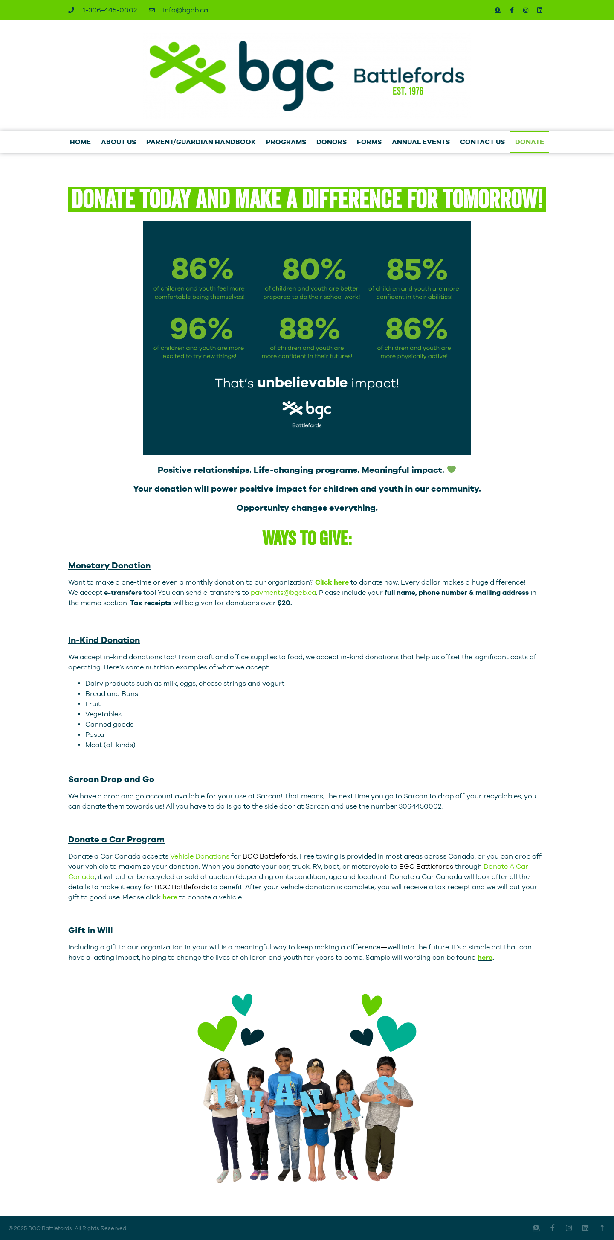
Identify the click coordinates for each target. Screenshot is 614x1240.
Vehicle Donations (199, 856)
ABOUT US (118, 142)
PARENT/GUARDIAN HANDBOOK (201, 142)
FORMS (369, 142)
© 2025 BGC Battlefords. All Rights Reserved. (68, 1228)
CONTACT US (482, 142)
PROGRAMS (286, 142)
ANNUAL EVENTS (421, 142)
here (485, 957)
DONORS (331, 142)
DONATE (529, 142)
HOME (80, 142)
